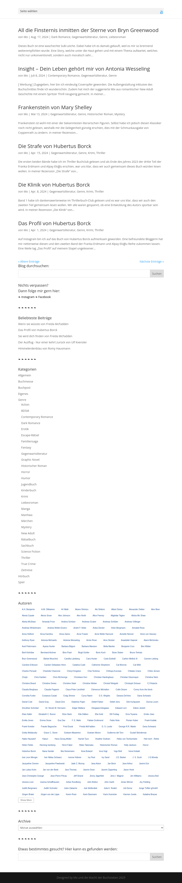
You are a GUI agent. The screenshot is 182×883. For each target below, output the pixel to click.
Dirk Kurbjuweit (133, 702)
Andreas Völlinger (133, 622)
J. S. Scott (137, 757)
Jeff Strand (78, 776)
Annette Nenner (127, 634)
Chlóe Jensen (154, 671)
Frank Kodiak (150, 720)
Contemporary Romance (64, 75)
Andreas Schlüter (110, 622)
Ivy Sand (105, 757)
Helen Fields (27, 745)
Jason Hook (128, 770)
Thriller (100, 153)
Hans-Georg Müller (63, 739)
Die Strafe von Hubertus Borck (54, 146)
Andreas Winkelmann (31, 628)
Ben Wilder (146, 646)
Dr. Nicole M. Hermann (55, 708)
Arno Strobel (108, 640)
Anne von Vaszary (148, 634)
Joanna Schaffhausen (49, 782)
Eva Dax (61, 720)
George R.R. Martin (127, 726)
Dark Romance (61, 37)
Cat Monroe (121, 665)
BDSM (25, 411)
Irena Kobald (134, 751)
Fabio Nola (114, 720)
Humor (25, 478)
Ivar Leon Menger (29, 757)
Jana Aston (96, 763)
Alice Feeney (98, 615)
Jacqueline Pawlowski (55, 763)
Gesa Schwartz (149, 726)
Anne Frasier (82, 634)
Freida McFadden (87, 726)
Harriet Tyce (83, 739)
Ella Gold (99, 714)
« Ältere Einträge (28, 261)
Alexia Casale (28, 615)
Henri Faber (67, 745)
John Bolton (92, 782)
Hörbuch (24, 576)
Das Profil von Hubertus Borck (54, 223)
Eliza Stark (67, 714)
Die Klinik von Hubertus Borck (54, 184)
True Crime (28, 564)
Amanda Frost (48, 622)
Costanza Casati (49, 696)
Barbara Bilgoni (68, 646)
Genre (103, 37)
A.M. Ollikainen (48, 609)
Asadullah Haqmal (129, 640)
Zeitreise (26, 570)
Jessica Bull (153, 776)
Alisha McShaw (28, 622)
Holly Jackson (130, 745)
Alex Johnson (64, 615)
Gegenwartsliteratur (85, 37)
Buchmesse (25, 381)
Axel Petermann (29, 646)
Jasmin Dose (89, 770)
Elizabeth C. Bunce (47, 714)
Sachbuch (27, 545)
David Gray (44, 702)
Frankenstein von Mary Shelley (55, 107)
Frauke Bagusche (49, 726)
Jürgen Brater (28, 794)
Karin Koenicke (110, 794)
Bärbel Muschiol (50, 659)
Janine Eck (144, 763)
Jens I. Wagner (117, 776)
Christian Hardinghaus (104, 677)
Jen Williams (135, 776)
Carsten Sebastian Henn (55, 665)
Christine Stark (69, 683)
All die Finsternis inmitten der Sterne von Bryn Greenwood (88, 30)
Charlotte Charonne (51, 671)
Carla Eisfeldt (109, 659)
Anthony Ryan (28, 640)
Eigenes (23, 394)
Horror (25, 472)
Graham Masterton (72, 733)
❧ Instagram (26, 297)
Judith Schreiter (50, 788)
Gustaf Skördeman (138, 733)
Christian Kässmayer (129, 677)
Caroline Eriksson (29, 665)
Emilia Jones (27, 720)
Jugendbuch (28, 484)
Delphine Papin (78, 702)
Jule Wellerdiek (90, 788)
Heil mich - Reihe (151, 739)
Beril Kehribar (28, 652)
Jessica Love (27, 782)
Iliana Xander (48, 751)
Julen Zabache (70, 788)
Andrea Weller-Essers (57, 628)
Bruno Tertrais (136, 652)
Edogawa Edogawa (100, 708)
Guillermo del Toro (115, 733)
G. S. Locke (107, 726)
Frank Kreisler (28, 726)
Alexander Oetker (137, 609)
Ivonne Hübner (75, 757)
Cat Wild (137, 665)
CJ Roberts (152, 683)
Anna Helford (27, 634)
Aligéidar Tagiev (118, 615)
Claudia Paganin (51, 689)
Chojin (25, 677)
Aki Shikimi (100, 609)
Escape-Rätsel (30, 435)
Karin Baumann (90, 794)
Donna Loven (152, 702)
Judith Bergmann (29, 788)
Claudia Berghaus (30, 689)
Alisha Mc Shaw (138, 615)
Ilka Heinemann (67, 751)
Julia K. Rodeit (110, 788)
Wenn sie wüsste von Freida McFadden (43, 324)
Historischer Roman (100, 114)
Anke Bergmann (118, 628)
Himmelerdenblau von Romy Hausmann (44, 348)
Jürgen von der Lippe (50, 794)
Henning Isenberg (47, 745)
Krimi (91, 153)
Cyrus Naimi (87, 696)
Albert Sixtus (116, 609)
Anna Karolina (46, 634)
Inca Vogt (103, 751)
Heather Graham (102, 739)
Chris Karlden (40, 677)
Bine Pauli (67, 652)
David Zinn (60, 702)
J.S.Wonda (153, 757)
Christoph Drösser (133, 683)
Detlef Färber (97, 702)
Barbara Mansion (89, 646)
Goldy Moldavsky (29, 733)
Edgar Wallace (78, 708)
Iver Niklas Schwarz (53, 757)
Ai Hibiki (64, 609)
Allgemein (24, 375)
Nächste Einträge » (152, 261)
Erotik (25, 429)
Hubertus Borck (29, 751)
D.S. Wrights (104, 696)
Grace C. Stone (50, 733)
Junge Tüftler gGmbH (148, 788)
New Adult (27, 533)
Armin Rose (91, 640)
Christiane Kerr (80, 677)
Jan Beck (112, 763)
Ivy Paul (91, 757)
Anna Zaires (64, 634)
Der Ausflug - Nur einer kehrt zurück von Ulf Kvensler (52, 342)
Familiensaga (29, 441)
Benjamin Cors (128, 646)
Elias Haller (27, 714)
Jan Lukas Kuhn (29, 770)
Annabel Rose (138, 628)
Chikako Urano (134, 671)
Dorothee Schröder (30, 708)
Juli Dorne (127, 788)
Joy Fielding (145, 782)
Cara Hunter (91, 659)
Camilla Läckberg (72, 659)
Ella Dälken (83, 714)
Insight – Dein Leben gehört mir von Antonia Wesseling (84, 68)
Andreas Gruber (89, 622)
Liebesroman (117, 37)
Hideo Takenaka (86, 745)
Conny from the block (143, 689)
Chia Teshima (93, 671)
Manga (25, 509)
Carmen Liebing (151, 659)
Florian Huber (132, 720)
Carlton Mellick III (130, 659)
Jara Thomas (71, 770)
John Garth (109, 782)
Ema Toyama (131, 714)
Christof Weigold (110, 683)
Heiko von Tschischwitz (127, 739)
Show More (26, 800)
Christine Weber (90, 683)
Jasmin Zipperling (109, 770)
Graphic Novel (30, 459)
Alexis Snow (46, 615)
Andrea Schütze (68, 622)
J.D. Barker (121, 757)
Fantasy (26, 447)
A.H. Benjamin (28, 609)
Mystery (119, 114)
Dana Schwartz (144, 696)
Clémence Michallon (100, 689)
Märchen (27, 521)
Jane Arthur (127, 763)
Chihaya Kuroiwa (113, 671)
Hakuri (45, 739)
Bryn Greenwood (29, 659)
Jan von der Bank (50, 770)
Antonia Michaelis (49, 640)
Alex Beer (155, 609)
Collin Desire (121, 689)
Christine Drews (49, 683)
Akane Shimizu (82, 609)
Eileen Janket (139, 708)
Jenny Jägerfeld (97, 776)
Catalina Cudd (79, 665)
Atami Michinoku (151, 640)
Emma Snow (45, 720)
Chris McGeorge (60, 677)
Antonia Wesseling (71, 640)
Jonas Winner (127, 782)
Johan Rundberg (73, 782)
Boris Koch (100, 652)
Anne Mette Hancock (104, 634)
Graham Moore (94, 733)
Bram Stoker (117, 652)
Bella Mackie (109, 646)
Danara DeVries (124, 696)
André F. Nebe (79, 628)
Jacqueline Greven (30, 763)
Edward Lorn (121, 708)
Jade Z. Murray (78, 763)
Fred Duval (68, 726)
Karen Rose (71, 794)
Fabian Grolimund (95, 720)
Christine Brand (29, 683)
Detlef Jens (115, 702)
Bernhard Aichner (48, 652)
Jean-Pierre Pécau (58, 776)
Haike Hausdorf (29, 739)
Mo (26, 37)
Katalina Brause (150, 794)
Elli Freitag (114, 714)
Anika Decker (98, 628)
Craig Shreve (69, 696)
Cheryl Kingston (74, 671)
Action (25, 404)
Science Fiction (30, 551)
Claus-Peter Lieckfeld (75, 689)
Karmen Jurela (129, 794)
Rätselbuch (28, 539)
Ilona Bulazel (86, 751)
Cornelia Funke (28, 696)
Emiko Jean (149, 714)
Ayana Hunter (49, 646)
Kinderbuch (28, 490)
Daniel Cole (27, 702)
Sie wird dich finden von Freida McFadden (45, 336)
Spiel (21, 582)
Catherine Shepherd (101, 665)
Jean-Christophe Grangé (33, 776)
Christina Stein (151, 677)
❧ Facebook (43, 297)
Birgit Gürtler (83, 652)
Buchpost (24, 387)
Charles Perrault (29, 671)
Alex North (81, 615)
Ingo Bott (118, 751)
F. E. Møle (76, 720)
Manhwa (26, 515)
